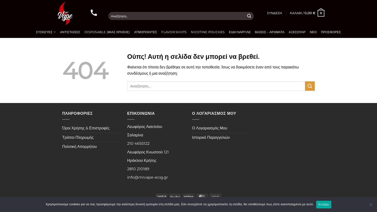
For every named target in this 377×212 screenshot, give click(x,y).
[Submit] (249, 16)
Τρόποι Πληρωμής (78, 137)
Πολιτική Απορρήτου (79, 146)
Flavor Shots (174, 32)
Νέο (313, 32)
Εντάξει (324, 204)
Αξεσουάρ (297, 32)
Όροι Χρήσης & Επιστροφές (86, 128)
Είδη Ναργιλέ (240, 32)
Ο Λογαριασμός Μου (209, 128)
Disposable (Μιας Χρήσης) (107, 32)
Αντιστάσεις (70, 32)
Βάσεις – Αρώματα (269, 32)
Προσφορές (331, 32)
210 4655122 (138, 143)
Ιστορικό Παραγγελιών (211, 137)
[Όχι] (370, 206)
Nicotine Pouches (208, 32)
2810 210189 (138, 169)
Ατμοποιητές (145, 32)
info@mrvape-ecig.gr (147, 177)
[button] (274, 13)
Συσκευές (46, 32)
